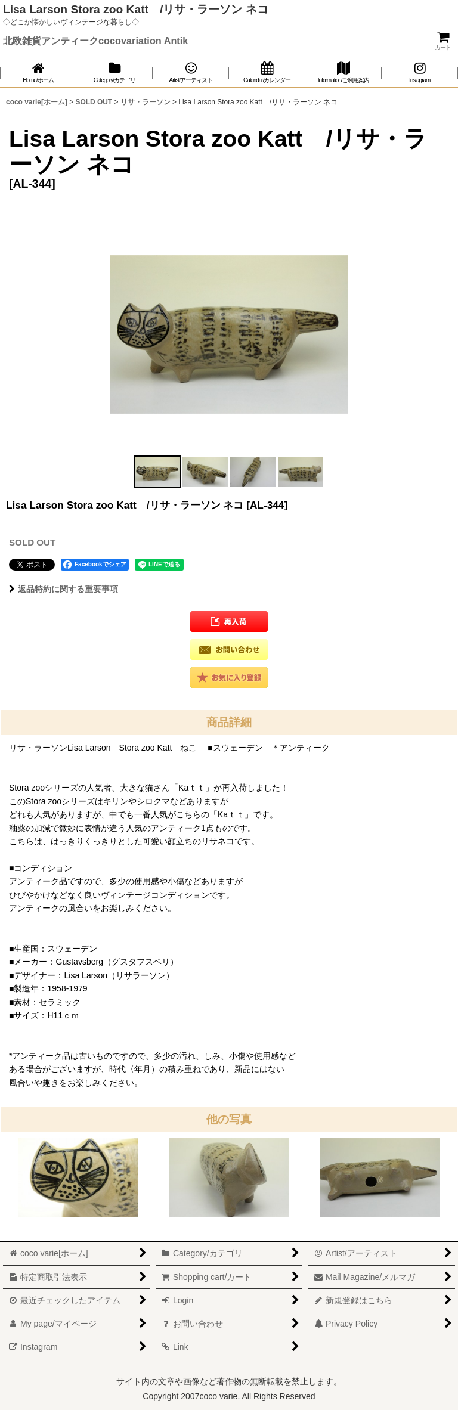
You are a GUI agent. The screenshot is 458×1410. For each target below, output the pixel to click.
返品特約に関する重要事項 (63, 589)
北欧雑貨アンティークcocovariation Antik (95, 40)
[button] (157, 471)
